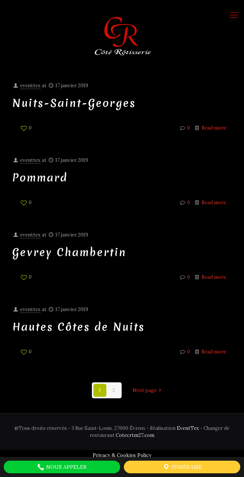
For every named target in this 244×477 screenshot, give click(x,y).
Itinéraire (182, 467)
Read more (214, 128)
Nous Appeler (62, 467)
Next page (148, 390)
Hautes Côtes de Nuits (78, 327)
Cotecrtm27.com (135, 435)
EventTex (188, 428)
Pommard (40, 177)
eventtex (30, 85)
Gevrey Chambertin (69, 252)
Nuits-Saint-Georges (74, 103)
